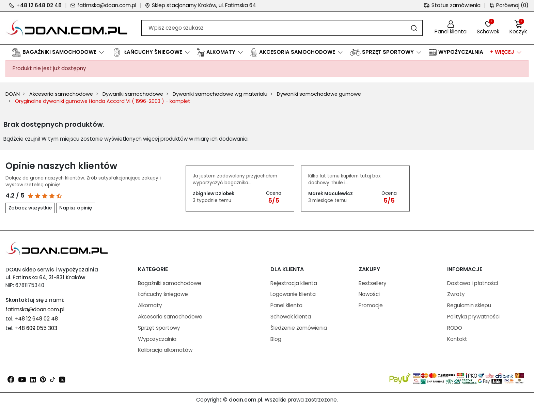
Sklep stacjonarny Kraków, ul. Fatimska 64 (200, 5)
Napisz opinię (75, 207)
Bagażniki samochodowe (169, 283)
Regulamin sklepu (469, 305)
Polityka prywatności (473, 316)
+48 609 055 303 (36, 328)
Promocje (371, 305)
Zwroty (456, 294)
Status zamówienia (452, 5)
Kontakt (457, 339)
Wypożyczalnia (157, 339)
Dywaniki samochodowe (133, 94)
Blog (275, 339)
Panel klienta (286, 305)
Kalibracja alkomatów (165, 350)
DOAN (12, 94)
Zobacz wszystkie (30, 207)
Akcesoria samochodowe (61, 94)
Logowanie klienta (293, 294)
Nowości (369, 294)
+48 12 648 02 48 (35, 5)
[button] (518, 27)
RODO (454, 327)
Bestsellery (373, 283)
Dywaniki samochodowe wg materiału (220, 94)
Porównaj (509, 6)
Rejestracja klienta (293, 283)
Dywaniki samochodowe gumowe (319, 94)
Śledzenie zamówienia (298, 327)
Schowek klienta (290, 316)
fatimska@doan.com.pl (103, 5)
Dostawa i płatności (472, 283)
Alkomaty (150, 305)
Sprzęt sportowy (159, 327)
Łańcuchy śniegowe (163, 294)
